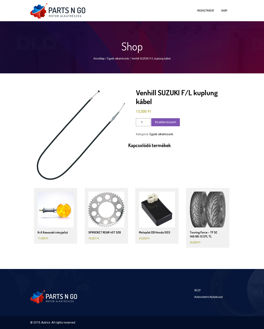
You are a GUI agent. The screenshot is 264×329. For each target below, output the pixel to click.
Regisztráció (205, 10)
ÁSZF (197, 290)
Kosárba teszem (165, 122)
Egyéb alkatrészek (118, 58)
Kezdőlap (99, 58)
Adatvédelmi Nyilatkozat (208, 297)
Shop (224, 10)
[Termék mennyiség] (143, 122)
